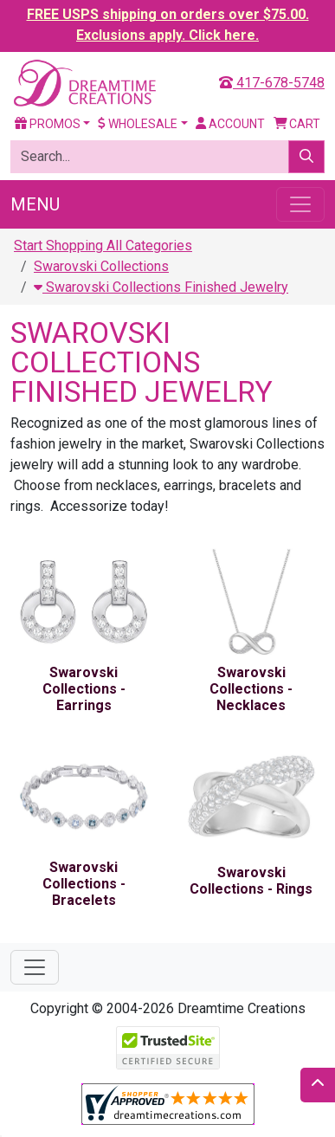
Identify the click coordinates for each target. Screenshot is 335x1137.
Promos (48, 124)
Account (230, 124)
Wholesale (137, 124)
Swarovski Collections (101, 266)
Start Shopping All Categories (103, 245)
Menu (35, 204)
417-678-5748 (272, 82)
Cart (297, 124)
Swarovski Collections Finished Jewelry (161, 287)
